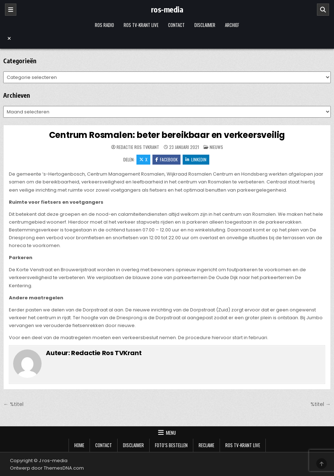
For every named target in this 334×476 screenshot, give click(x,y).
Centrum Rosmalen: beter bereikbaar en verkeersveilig (167, 135)
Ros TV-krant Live (141, 24)
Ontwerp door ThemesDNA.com (47, 468)
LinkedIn (195, 159)
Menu (171, 432)
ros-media (167, 9)
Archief (232, 24)
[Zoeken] (323, 10)
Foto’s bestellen (171, 445)
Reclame (206, 445)
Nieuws (216, 147)
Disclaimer (204, 24)
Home (79, 445)
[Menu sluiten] (166, 38)
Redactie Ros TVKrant (138, 147)
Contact (176, 24)
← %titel (13, 404)
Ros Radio (104, 24)
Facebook (166, 159)
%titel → (320, 404)
